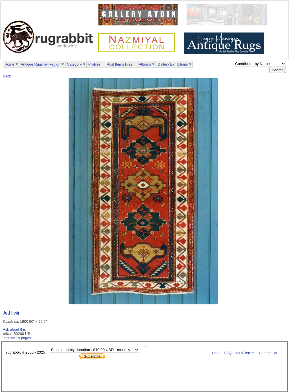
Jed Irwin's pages (17, 338)
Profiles (94, 64)
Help (216, 352)
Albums (145, 64)
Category (74, 64)
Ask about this (14, 329)
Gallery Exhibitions (172, 64)
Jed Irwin (11, 313)
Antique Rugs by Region (40, 64)
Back (7, 76)
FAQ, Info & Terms (239, 352)
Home (9, 64)
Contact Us (268, 352)
